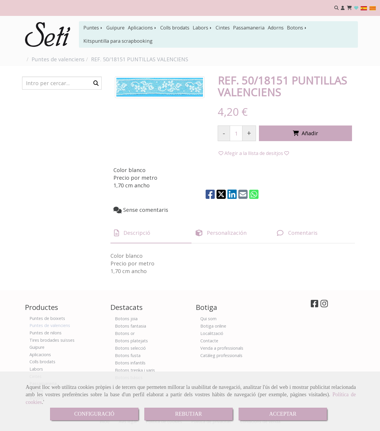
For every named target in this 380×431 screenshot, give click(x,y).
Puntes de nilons (45, 333)
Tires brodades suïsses (52, 340)
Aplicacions (142, 27)
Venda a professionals (221, 348)
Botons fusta (128, 355)
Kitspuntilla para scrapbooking (118, 41)
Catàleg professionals (221, 355)
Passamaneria (249, 27)
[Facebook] (314, 305)
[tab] (150, 233)
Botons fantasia (130, 326)
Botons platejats (131, 341)
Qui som (208, 318)
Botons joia (126, 318)
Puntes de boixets (47, 318)
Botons (297, 27)
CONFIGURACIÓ (94, 414)
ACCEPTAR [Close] (283, 414)
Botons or (125, 333)
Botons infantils (130, 363)
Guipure (115, 27)
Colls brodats (174, 27)
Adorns (276, 27)
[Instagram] (324, 305)
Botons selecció (130, 348)
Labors (202, 27)
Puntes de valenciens (49, 325)
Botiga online (213, 326)
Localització (211, 333)
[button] (343, 8)
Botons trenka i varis (135, 370)
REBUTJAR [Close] (188, 414)
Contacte (209, 341)
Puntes (93, 27)
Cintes (223, 27)
